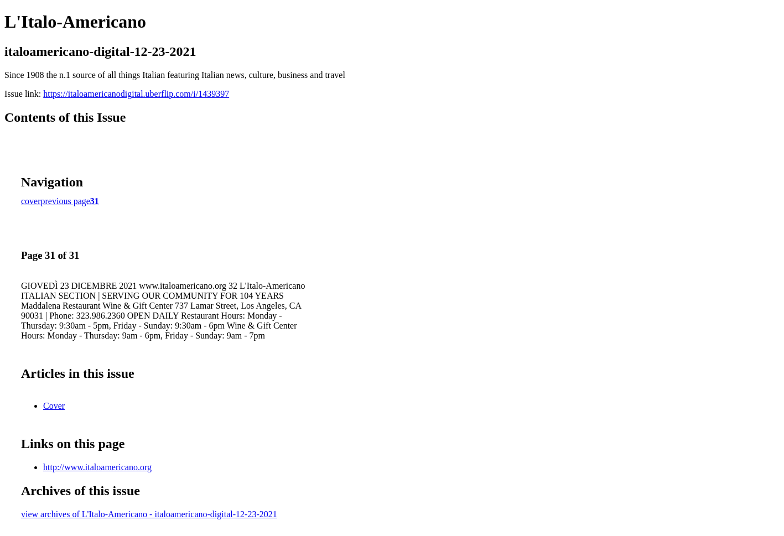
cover (31, 201)
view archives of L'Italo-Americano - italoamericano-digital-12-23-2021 (149, 514)
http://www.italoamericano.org (97, 467)
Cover (54, 405)
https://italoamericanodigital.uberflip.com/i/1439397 (136, 93)
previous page (65, 201)
